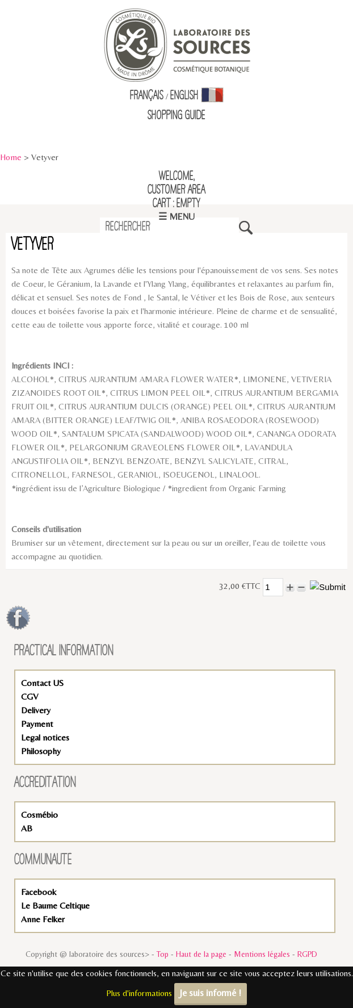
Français (146, 96)
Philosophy (41, 751)
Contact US (42, 682)
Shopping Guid (174, 116)
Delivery (36, 710)
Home (11, 157)
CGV (29, 696)
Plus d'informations (139, 993)
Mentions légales (262, 954)
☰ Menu (176, 216)
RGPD (307, 954)
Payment (37, 723)
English (184, 96)
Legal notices (45, 737)
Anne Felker (43, 919)
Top (163, 954)
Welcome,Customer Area (176, 183)
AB (26, 828)
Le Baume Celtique (55, 905)
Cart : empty (176, 204)
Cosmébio (39, 814)
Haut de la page (201, 954)
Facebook (38, 891)
